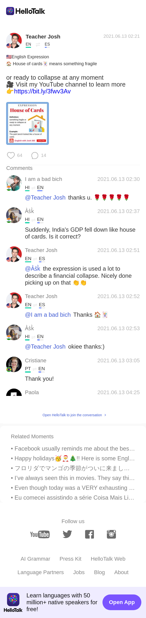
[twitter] (67, 534)
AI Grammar (35, 559)
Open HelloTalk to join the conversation (72, 415)
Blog (99, 572)
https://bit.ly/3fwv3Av (42, 91)
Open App (122, 602)
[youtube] (40, 534)
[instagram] (111, 534)
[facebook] (89, 534)
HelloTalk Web (108, 559)
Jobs (79, 572)
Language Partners (41, 572)
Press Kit (70, 559)
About (121, 572)
